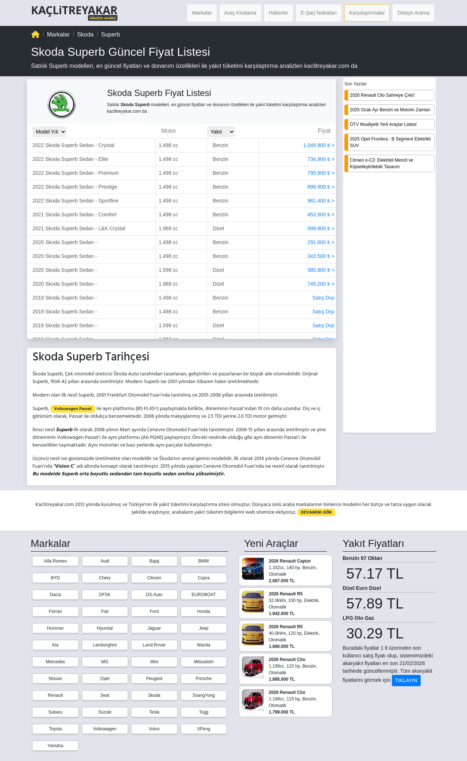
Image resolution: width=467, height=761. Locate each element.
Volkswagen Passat (73, 408)
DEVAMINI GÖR (316, 512)
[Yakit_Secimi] (221, 132)
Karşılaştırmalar (367, 13)
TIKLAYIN (406, 680)
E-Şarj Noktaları (319, 13)
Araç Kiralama (240, 13)
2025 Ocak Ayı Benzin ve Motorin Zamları (390, 109)
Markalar (202, 13)
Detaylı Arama (413, 13)
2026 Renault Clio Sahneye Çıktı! (382, 95)
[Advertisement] (389, 306)
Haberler (279, 13)
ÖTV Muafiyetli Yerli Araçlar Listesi (383, 124)
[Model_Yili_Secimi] (49, 132)
